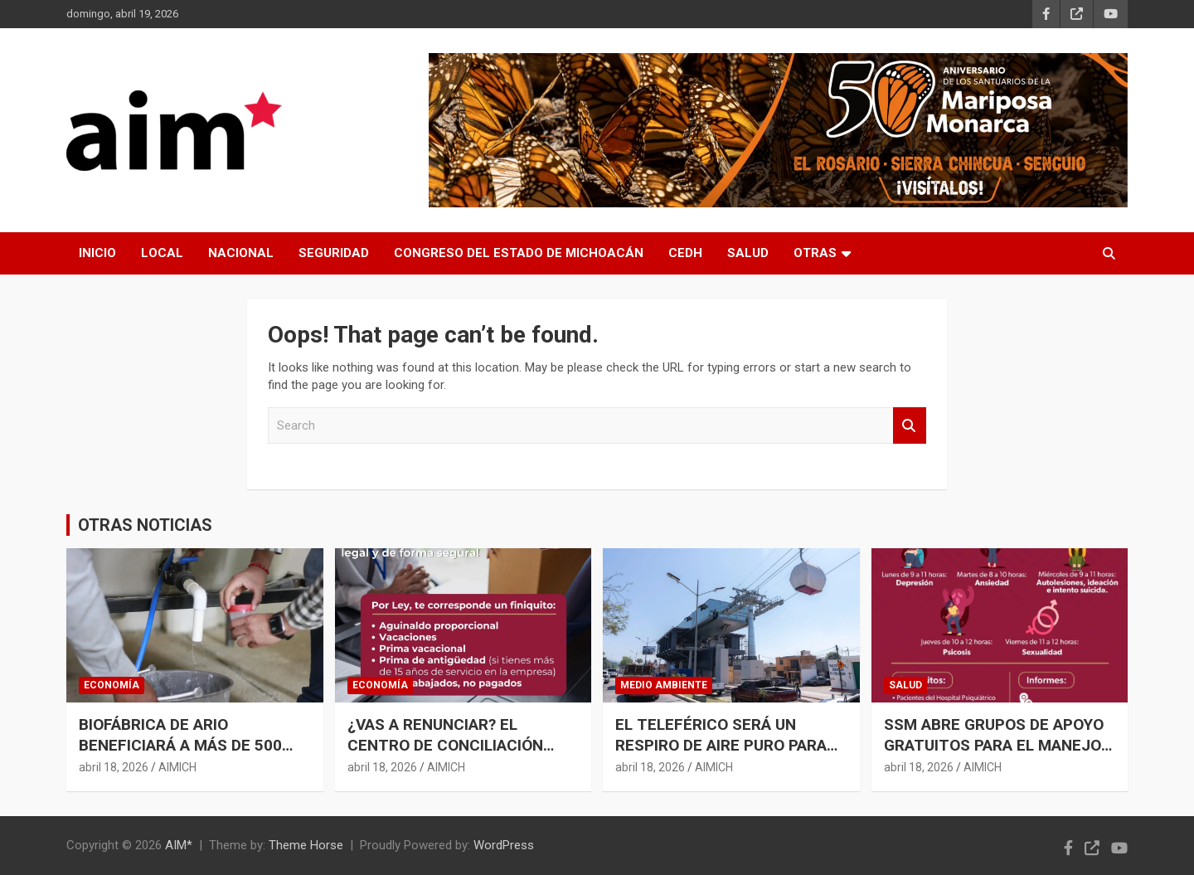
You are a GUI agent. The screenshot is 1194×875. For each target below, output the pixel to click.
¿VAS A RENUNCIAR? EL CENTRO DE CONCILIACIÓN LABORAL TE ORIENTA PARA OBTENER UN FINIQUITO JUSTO (461, 755)
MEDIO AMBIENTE (663, 685)
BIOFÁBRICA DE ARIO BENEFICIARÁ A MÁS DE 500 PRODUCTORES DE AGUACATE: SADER (191, 755)
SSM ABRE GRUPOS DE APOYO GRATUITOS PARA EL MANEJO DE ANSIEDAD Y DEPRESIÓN (994, 745)
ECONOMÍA (111, 685)
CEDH (685, 252)
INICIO (97, 252)
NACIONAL (241, 252)
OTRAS (815, 252)
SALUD (748, 252)
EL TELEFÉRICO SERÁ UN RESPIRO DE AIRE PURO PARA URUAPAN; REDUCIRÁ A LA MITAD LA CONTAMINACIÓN (721, 755)
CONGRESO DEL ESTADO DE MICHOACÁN (518, 252)
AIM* (178, 845)
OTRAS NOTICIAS (145, 525)
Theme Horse (306, 845)
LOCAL (162, 252)
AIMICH (177, 767)
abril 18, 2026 (113, 767)
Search (909, 426)
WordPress (503, 845)
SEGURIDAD (333, 252)
